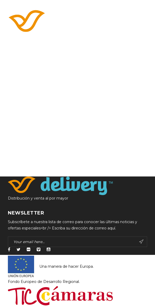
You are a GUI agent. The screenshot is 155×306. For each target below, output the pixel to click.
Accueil (14, 60)
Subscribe (141, 242)
